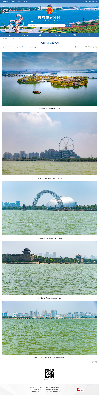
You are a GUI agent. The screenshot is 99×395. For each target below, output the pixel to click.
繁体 (96, 1)
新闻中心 (14, 38)
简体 (93, 1)
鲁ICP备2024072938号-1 (35, 391)
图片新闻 (20, 38)
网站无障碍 (88, 1)
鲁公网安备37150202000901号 (53, 392)
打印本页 (78, 47)
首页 (9, 38)
